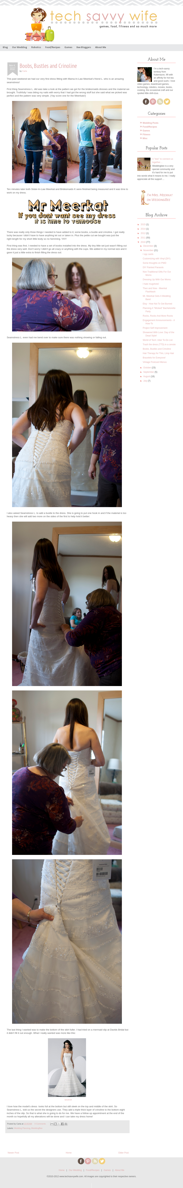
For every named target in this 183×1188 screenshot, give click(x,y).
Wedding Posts (149, 123)
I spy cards (148, 254)
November (148, 250)
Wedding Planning (22, 1128)
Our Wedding (19, 47)
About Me (100, 47)
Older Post (123, 1152)
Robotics (36, 47)
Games (68, 47)
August (147, 376)
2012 (143, 233)
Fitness (145, 134)
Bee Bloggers (83, 47)
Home (69, 1152)
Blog (5, 47)
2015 (143, 224)
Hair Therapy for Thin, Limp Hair (158, 353)
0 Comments (40, 1124)
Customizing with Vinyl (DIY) (156, 258)
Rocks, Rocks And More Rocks (158, 316)
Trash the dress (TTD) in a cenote (159, 344)
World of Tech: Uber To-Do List (158, 340)
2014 (143, 229)
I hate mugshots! (151, 284)
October (147, 367)
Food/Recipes (52, 47)
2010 (143, 242)
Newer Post (13, 1152)
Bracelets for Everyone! (154, 357)
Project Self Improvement (155, 328)
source (68, 1099)
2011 (143, 237)
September (149, 372)
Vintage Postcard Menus (155, 362)
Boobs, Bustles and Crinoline (157, 349)
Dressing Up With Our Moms (157, 279)
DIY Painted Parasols (153, 267)
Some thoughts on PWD (154, 263)
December (148, 246)
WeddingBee (36, 1128)
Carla (24, 71)
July (145, 381)
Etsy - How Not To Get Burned (157, 303)
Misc (143, 138)
